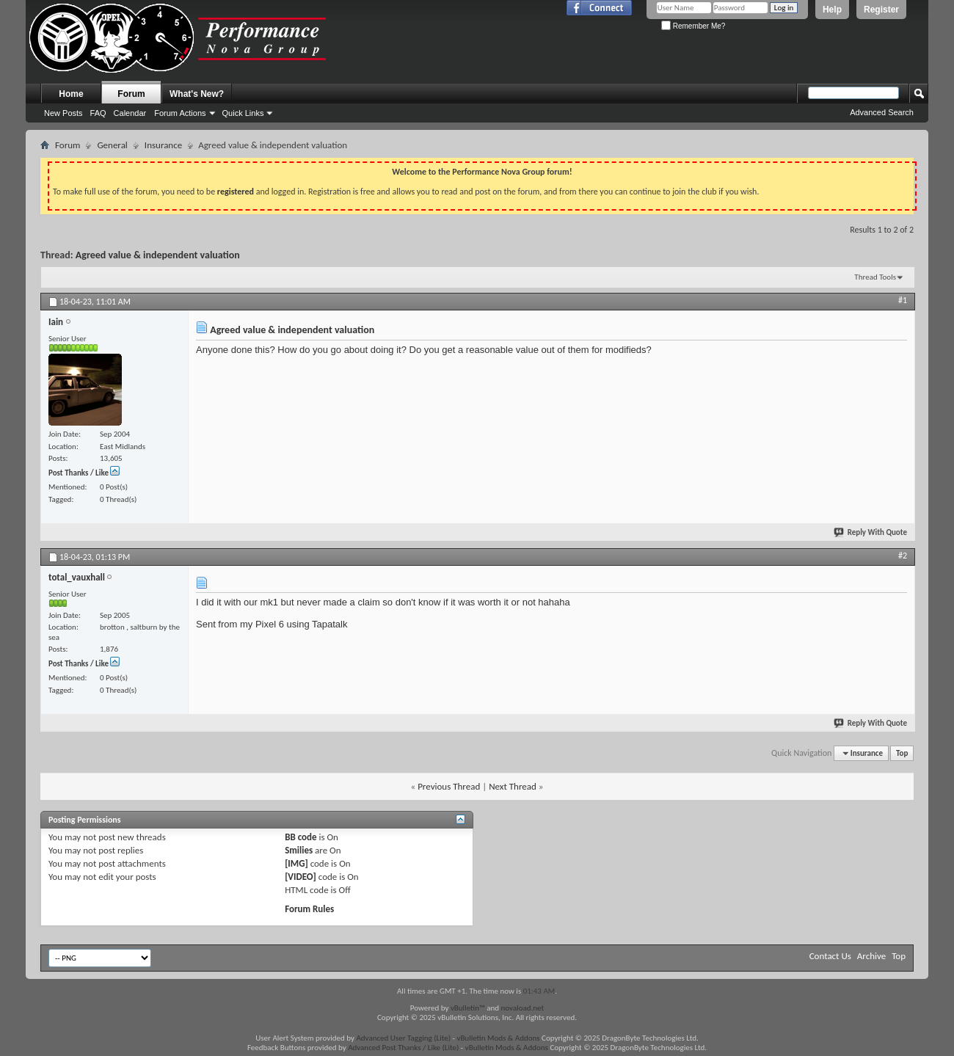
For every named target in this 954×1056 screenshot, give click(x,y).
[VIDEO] (300, 876)
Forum (131, 94)
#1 (902, 300)
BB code (300, 836)
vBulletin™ (468, 1008)
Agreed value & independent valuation (158, 255)
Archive (871, 955)
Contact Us (830, 955)
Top (902, 753)
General (112, 144)
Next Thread (512, 786)
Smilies (299, 850)
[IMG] (296, 863)
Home (71, 94)
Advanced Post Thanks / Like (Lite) (403, 1047)
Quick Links (243, 113)
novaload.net (523, 1008)
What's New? (197, 94)
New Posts (63, 113)
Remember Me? (693, 26)
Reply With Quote (871, 532)
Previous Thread (449, 786)
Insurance (163, 144)
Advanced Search (882, 112)
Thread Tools (875, 277)
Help (832, 9)
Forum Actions (179, 113)
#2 (902, 555)
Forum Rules (309, 908)
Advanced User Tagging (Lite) (403, 1038)
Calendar (130, 113)
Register (881, 9)
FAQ (98, 113)
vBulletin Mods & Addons (497, 1038)
